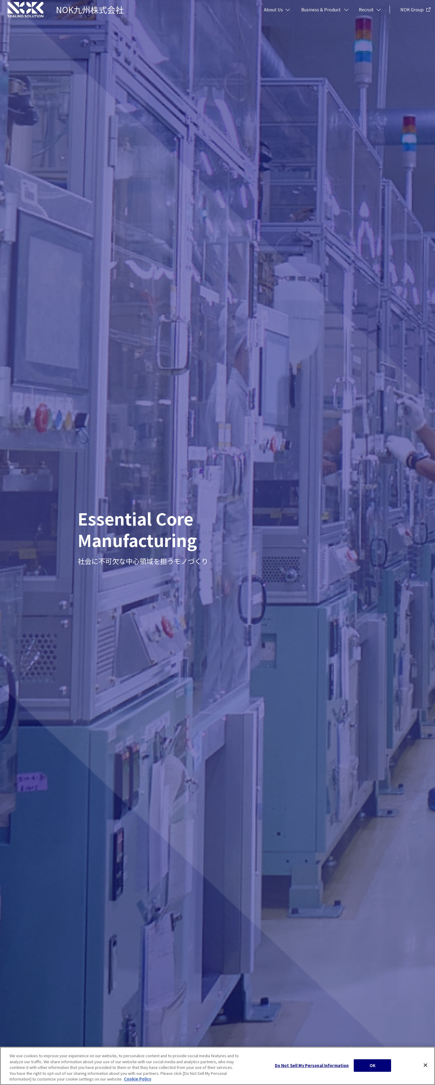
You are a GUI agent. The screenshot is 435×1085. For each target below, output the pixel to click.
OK (373, 1066)
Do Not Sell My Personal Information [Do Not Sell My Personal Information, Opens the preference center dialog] (312, 1066)
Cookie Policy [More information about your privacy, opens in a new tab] (137, 1080)
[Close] (425, 1066)
